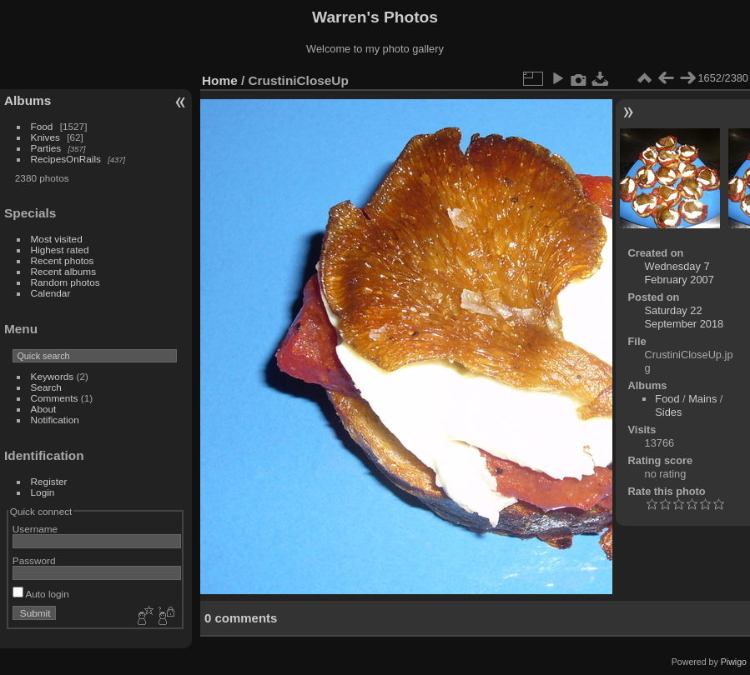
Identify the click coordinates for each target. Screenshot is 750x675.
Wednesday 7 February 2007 (679, 273)
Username (35, 528)
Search (46, 387)
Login (43, 492)
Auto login (41, 593)
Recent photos (62, 260)
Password (34, 560)
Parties (46, 147)
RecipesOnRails (66, 158)
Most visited (57, 238)
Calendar (51, 293)
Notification (55, 419)
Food (42, 126)
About (44, 408)
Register (49, 481)
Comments (54, 397)
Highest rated (60, 249)
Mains (702, 398)
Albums (27, 100)
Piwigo (734, 662)
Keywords (52, 376)
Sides (668, 412)
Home (220, 80)
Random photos (65, 282)
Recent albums (63, 271)
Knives (45, 137)
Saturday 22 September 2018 (684, 317)
